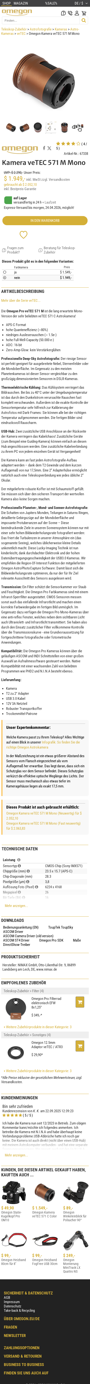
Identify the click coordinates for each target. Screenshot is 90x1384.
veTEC (21, 33)
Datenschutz (12, 1306)
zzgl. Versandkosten (55, 179)
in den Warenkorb (45, 220)
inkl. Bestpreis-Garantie (20, 189)
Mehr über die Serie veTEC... (21, 300)
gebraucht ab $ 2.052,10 (20, 184)
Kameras (61, 29)
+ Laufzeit (49, 202)
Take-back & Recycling (19, 1310)
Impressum (12, 1302)
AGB (7, 1297)
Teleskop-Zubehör (14, 29)
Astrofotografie (41, 29)
